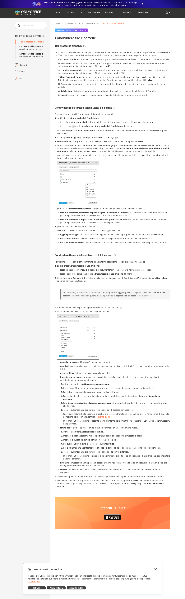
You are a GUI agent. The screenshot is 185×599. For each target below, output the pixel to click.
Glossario (23, 65)
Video (22, 71)
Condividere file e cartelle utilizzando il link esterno (31, 55)
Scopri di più (34, 581)
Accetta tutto (76, 587)
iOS (78, 23)
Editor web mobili (92, 23)
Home (57, 23)
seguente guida (102, 416)
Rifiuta (36, 587)
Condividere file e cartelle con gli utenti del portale (31, 48)
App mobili (68, 23)
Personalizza (56, 587)
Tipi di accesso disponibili (31, 41)
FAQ (21, 78)
